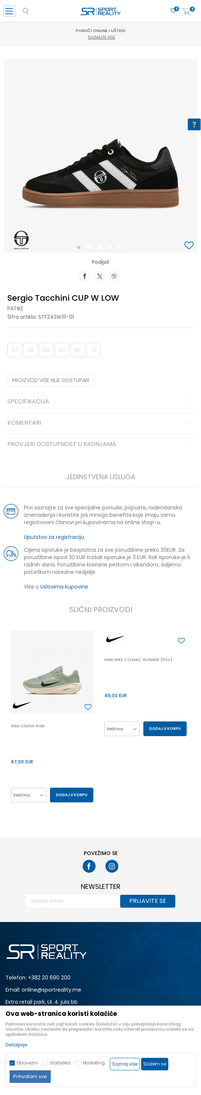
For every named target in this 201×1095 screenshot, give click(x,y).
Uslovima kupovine (64, 586)
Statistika (60, 1063)
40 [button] (61, 350)
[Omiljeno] (173, 11)
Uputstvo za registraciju (54, 537)
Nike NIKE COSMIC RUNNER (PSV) (138, 660)
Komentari (100, 423)
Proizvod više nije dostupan (50, 380)
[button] (189, 246)
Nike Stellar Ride (28, 726)
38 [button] (30, 350)
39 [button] (46, 350)
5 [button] (121, 249)
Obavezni (27, 1063)
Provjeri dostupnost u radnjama (100, 444)
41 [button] (93, 350)
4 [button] (111, 249)
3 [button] (101, 249)
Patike (15, 308)
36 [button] (78, 350)
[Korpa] (186, 12)
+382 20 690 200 (49, 977)
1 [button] (80, 249)
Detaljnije (17, 1044)
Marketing (94, 1063)
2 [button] (90, 249)
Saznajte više (101, 37)
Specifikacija (100, 402)
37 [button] (14, 350)
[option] (100, 156)
